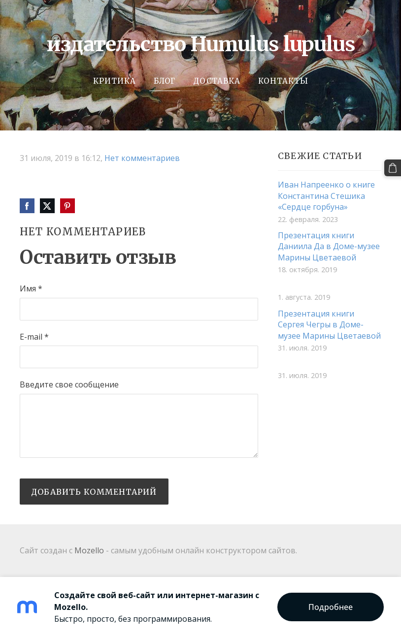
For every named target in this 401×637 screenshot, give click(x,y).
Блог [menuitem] (164, 81)
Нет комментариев (142, 158)
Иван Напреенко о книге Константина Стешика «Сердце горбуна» (326, 195)
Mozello (89, 550)
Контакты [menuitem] (283, 81)
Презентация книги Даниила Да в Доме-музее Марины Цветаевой (329, 246)
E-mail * (34, 336)
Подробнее (330, 607)
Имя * (31, 288)
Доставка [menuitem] (216, 81)
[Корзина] (392, 167)
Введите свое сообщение (69, 384)
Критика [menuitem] (114, 81)
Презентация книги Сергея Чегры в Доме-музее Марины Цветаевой (329, 324)
